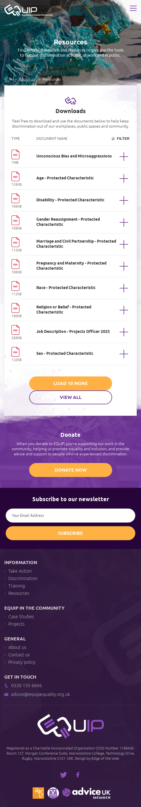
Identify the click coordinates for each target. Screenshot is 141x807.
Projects (14, 624)
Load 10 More (70, 384)
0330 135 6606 (23, 686)
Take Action (18, 571)
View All (71, 398)
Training (14, 586)
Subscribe (70, 533)
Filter (121, 138)
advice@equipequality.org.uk (37, 694)
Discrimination (20, 578)
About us (27, 79)
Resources (16, 593)
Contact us (17, 655)
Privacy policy (19, 662)
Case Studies (19, 617)
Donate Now (71, 470)
